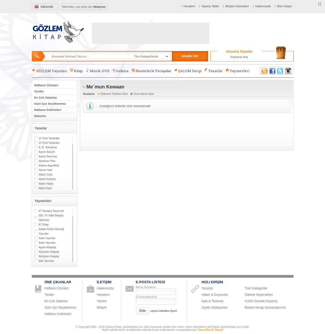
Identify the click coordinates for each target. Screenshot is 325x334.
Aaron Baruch (47, 151)
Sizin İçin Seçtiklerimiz (50, 103)
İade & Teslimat (213, 301)
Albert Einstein (47, 179)
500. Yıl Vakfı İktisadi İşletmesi (51, 218)
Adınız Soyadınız (146, 287)
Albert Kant (45, 188)
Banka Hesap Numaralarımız (265, 307)
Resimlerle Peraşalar (151, 70)
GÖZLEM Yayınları (49, 70)
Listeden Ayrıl (167, 310)
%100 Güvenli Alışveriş (261, 301)
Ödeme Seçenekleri (259, 295)
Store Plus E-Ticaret (210, 329)
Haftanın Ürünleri (46, 85)
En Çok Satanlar (45, 97)
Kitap (76, 70)
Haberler (40, 116)
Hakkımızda (263, 6)
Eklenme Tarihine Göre (114, 93)
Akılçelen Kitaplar (49, 251)
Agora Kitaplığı (47, 247)
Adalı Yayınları (47, 238)
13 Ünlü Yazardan (49, 138)
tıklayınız (99, 6)
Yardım (102, 301)
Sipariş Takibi (210, 6)
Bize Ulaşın (284, 6)
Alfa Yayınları (46, 260)
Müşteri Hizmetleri (237, 6)
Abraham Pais (47, 161)
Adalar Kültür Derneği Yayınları (51, 231)
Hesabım (189, 6)
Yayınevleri (237, 70)
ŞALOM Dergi (187, 70)
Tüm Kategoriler (256, 288)
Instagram (288, 71)
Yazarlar (213, 70)
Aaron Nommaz (48, 156)
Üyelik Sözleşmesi (215, 307)
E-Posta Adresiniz (146, 297)
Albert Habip (46, 183)
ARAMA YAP (190, 56)
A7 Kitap (44, 224)
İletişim (102, 307)
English (45, 6)
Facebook (272, 71)
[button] (143, 311)
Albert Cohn (46, 174)
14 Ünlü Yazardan (49, 142)
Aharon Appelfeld (49, 165)
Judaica (120, 70)
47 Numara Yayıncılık (51, 210)
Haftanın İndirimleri (47, 109)
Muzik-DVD (97, 70)
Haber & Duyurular (215, 295)
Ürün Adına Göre (144, 93)
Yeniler (39, 91)
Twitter (280, 71)
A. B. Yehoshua (48, 147)
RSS (264, 71)
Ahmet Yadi (45, 170)
